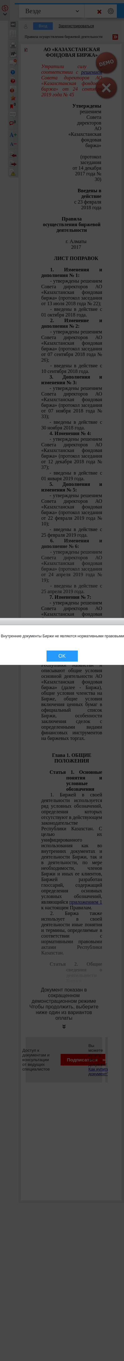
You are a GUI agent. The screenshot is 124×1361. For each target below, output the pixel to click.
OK (62, 656)
